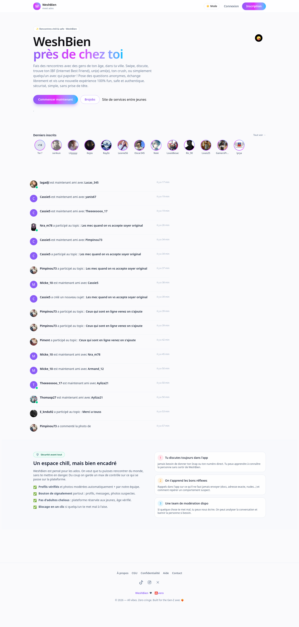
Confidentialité (150, 573)
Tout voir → (259, 134)
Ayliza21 (103, 383)
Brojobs (90, 99)
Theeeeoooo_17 (96, 211)
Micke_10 (47, 283)
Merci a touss (91, 412)
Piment (45, 340)
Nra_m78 (46, 225)
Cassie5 (45, 197)
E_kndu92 (47, 412)
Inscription (254, 6)
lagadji (45, 182)
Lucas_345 (91, 182)
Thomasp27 (48, 397)
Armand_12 (96, 369)
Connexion (231, 6)
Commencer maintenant (55, 99)
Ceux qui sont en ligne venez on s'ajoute (114, 311)
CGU (134, 573)
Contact (177, 573)
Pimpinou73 (93, 240)
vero (159, 593)
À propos (122, 573)
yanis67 (90, 197)
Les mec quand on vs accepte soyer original (112, 225)
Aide (166, 573)
